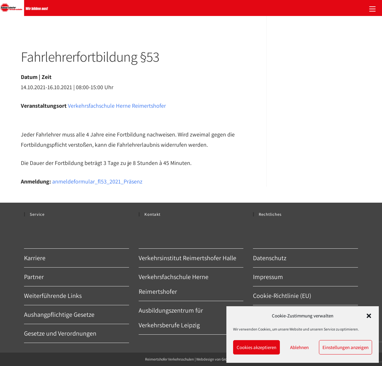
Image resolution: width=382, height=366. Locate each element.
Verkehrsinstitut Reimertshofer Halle (187, 258)
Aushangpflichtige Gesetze (59, 314)
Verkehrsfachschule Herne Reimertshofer (117, 105)
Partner (34, 277)
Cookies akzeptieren (256, 347)
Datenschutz (269, 258)
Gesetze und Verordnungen (60, 333)
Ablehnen (299, 347)
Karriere (34, 258)
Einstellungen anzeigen (345, 347)
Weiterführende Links (53, 296)
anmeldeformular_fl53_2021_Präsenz (97, 181)
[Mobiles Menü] (372, 8)
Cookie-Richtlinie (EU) (282, 296)
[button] (369, 316)
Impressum (268, 277)
